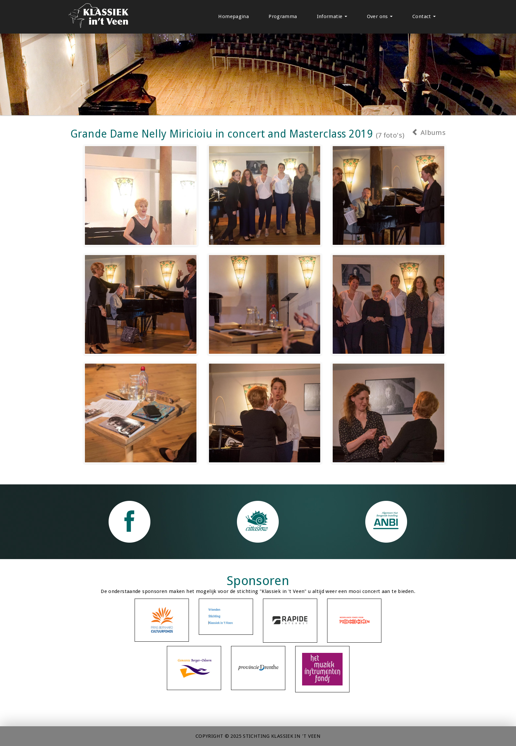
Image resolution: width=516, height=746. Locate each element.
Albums (429, 133)
